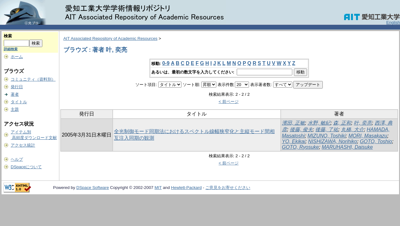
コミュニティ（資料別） (33, 79)
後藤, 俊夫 (301, 129)
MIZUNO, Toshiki (327, 135)
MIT (158, 187)
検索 (8, 36)
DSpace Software (92, 187)
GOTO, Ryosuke (300, 147)
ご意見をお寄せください (227, 187)
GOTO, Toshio (376, 141)
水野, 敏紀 (319, 123)
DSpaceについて (26, 166)
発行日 (17, 86)
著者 (15, 94)
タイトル (19, 102)
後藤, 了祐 (326, 129)
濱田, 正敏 (293, 123)
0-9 (166, 63)
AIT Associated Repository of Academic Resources (110, 38)
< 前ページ (229, 101)
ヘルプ (17, 159)
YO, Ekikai (293, 141)
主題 (15, 109)
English (393, 22)
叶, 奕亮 (363, 123)
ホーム (17, 56)
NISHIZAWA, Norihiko (332, 141)
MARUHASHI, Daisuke (347, 147)
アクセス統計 (23, 145)
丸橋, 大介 (352, 129)
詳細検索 (11, 49)
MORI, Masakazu (368, 135)
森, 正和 (342, 123)
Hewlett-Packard (186, 187)
